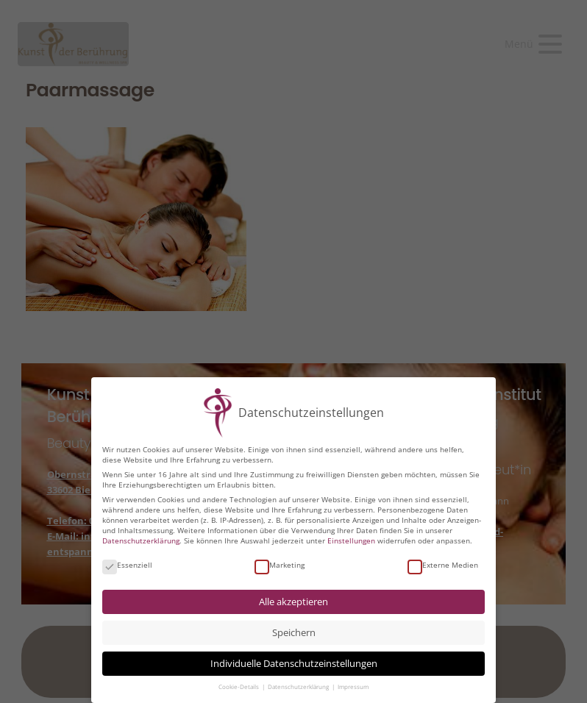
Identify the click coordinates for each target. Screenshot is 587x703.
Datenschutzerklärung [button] (299, 686)
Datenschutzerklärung (140, 540)
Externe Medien (443, 564)
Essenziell (127, 564)
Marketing (280, 564)
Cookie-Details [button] (239, 686)
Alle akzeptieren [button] (293, 601)
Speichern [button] (294, 632)
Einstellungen (351, 540)
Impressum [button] (353, 686)
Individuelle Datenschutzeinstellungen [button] (293, 663)
